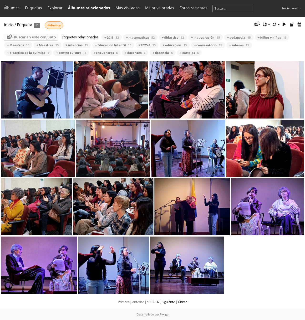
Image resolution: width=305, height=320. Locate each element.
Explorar (55, 7)
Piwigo (164, 314)
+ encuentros (105, 53)
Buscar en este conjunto (35, 37)
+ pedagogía (239, 37)
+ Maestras (47, 45)
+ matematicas (140, 37)
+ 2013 (111, 37)
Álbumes (12, 7)
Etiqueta (24, 24)
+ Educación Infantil (113, 45)
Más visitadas (128, 7)
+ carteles (189, 53)
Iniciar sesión (291, 8)
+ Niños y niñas (272, 37)
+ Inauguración (205, 37)
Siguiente (168, 302)
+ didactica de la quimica (28, 53)
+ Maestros (18, 45)
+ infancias (77, 45)
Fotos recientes (193, 7)
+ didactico (173, 37)
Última (182, 302)
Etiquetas (33, 7)
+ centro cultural (71, 53)
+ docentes (135, 53)
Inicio (9, 24)
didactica (54, 25)
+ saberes (239, 45)
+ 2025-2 (147, 45)
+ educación (175, 45)
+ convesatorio (208, 45)
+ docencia (162, 53)
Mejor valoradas (159, 7)
